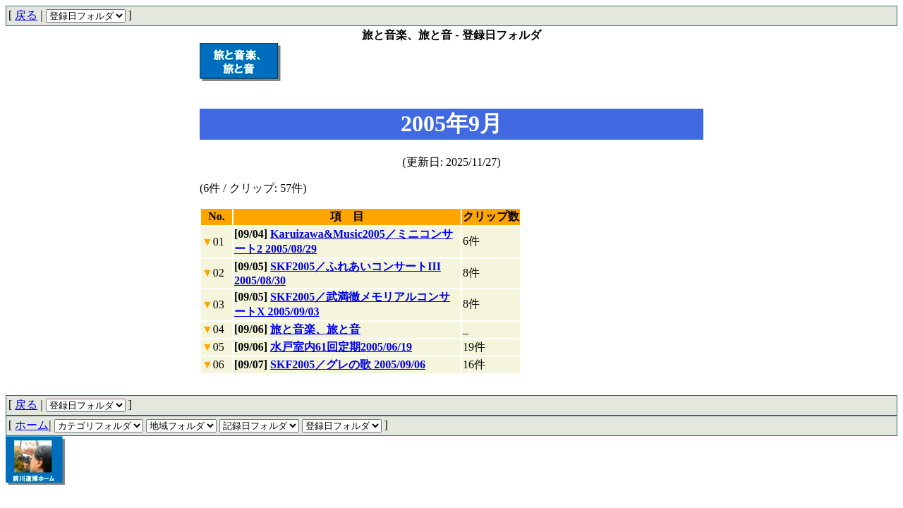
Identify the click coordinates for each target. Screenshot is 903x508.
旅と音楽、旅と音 (315, 329)
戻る (26, 15)
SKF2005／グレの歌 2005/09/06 (347, 364)
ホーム (32, 425)
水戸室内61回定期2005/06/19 (341, 347)
